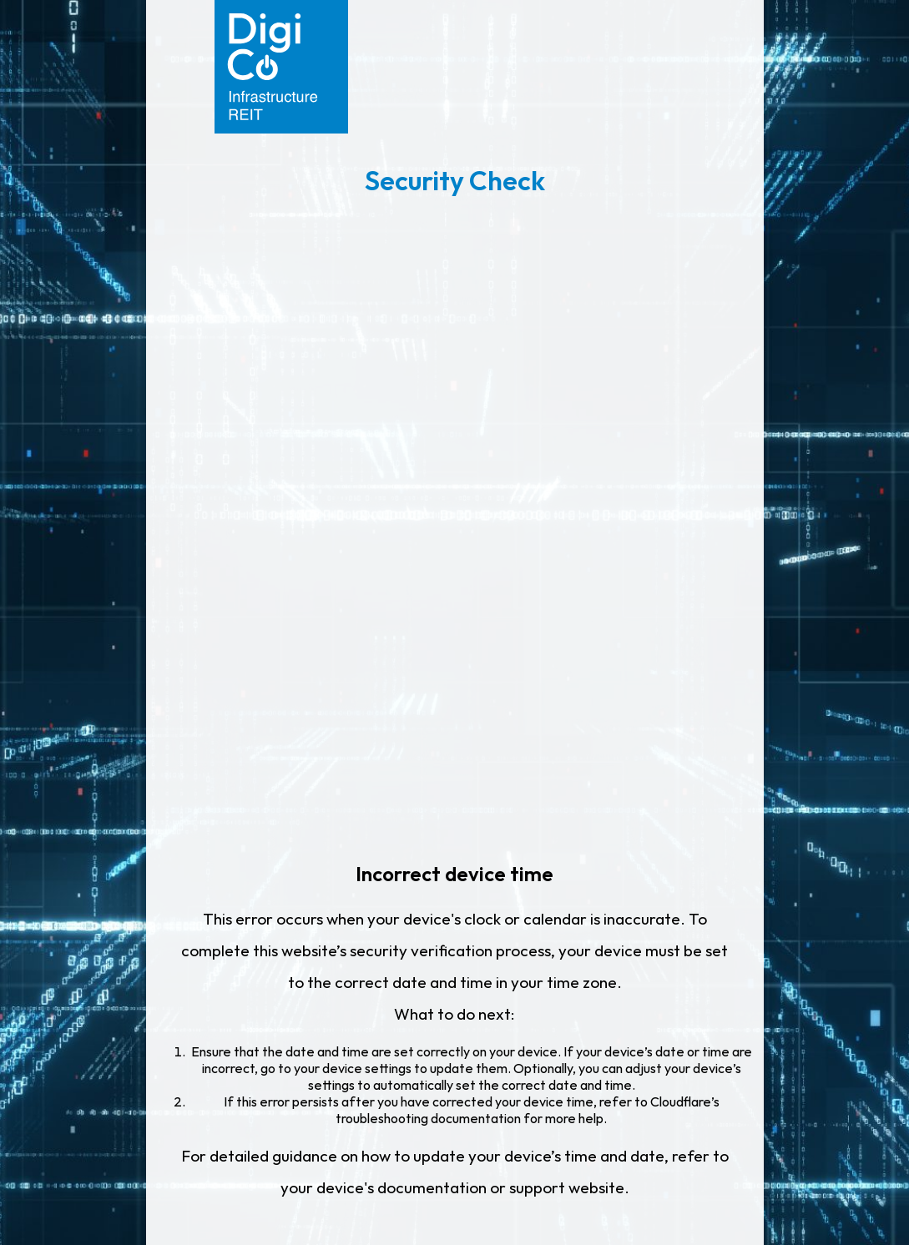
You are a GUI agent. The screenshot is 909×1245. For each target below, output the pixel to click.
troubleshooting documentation (428, 1118)
